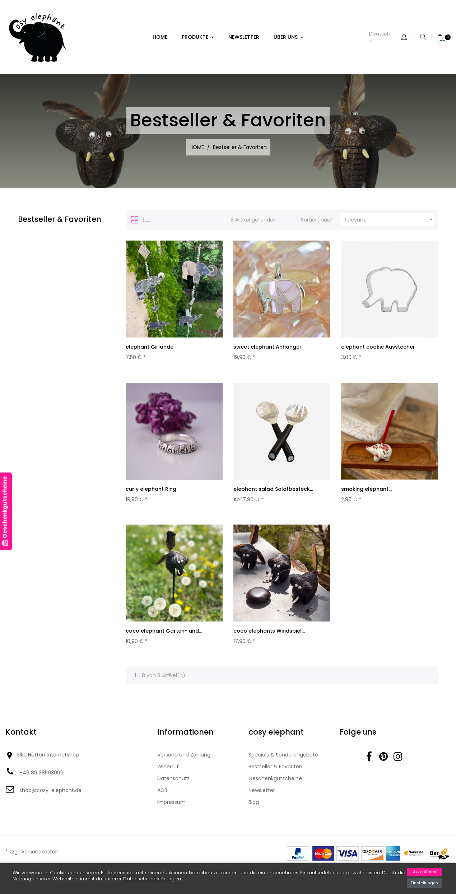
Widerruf (168, 771)
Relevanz (389, 219)
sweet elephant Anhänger (267, 346)
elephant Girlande (149, 346)
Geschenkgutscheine (275, 783)
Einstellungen (424, 883)
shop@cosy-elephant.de (50, 794)
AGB (162, 794)
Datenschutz (173, 783)
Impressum (171, 806)
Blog (253, 806)
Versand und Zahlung (183, 759)
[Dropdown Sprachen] (385, 37)
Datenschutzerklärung (149, 878)
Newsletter (261, 794)
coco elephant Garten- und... (164, 633)
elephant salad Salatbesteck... (273, 490)
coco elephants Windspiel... (269, 633)
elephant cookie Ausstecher (378, 346)
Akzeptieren (424, 872)
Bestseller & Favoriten (59, 219)
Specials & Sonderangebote (283, 759)
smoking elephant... (366, 490)
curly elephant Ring (151, 490)
